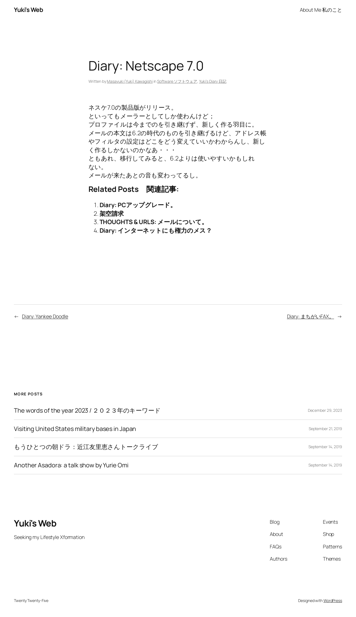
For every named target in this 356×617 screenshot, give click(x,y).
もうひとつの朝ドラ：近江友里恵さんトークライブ (86, 446)
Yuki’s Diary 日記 (213, 81)
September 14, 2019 (325, 446)
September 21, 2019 (325, 428)
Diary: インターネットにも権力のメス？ (156, 230)
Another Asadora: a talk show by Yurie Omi (71, 465)
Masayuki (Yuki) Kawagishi (130, 81)
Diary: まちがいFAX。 (310, 316)
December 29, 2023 (325, 410)
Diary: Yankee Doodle (45, 316)
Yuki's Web (28, 10)
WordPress (332, 600)
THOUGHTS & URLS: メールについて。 (154, 222)
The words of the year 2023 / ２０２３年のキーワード (87, 410)
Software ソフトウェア (177, 81)
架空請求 (112, 213)
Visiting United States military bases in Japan (75, 428)
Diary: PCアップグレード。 (138, 205)
